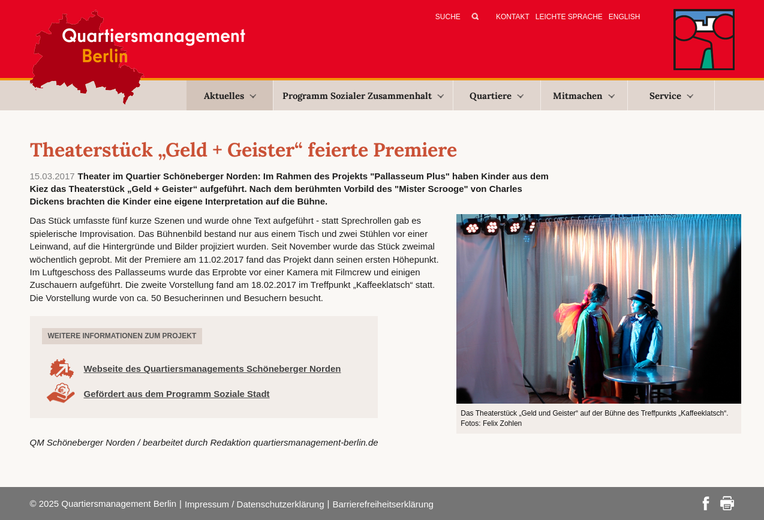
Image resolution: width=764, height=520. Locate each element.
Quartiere (497, 95)
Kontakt (513, 17)
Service (671, 95)
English (624, 17)
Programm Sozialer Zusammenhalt (363, 95)
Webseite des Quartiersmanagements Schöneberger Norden (212, 368)
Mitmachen (584, 95)
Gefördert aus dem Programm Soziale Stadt (177, 394)
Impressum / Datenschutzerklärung (254, 504)
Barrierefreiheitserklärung (382, 504)
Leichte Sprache (569, 17)
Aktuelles (230, 95)
